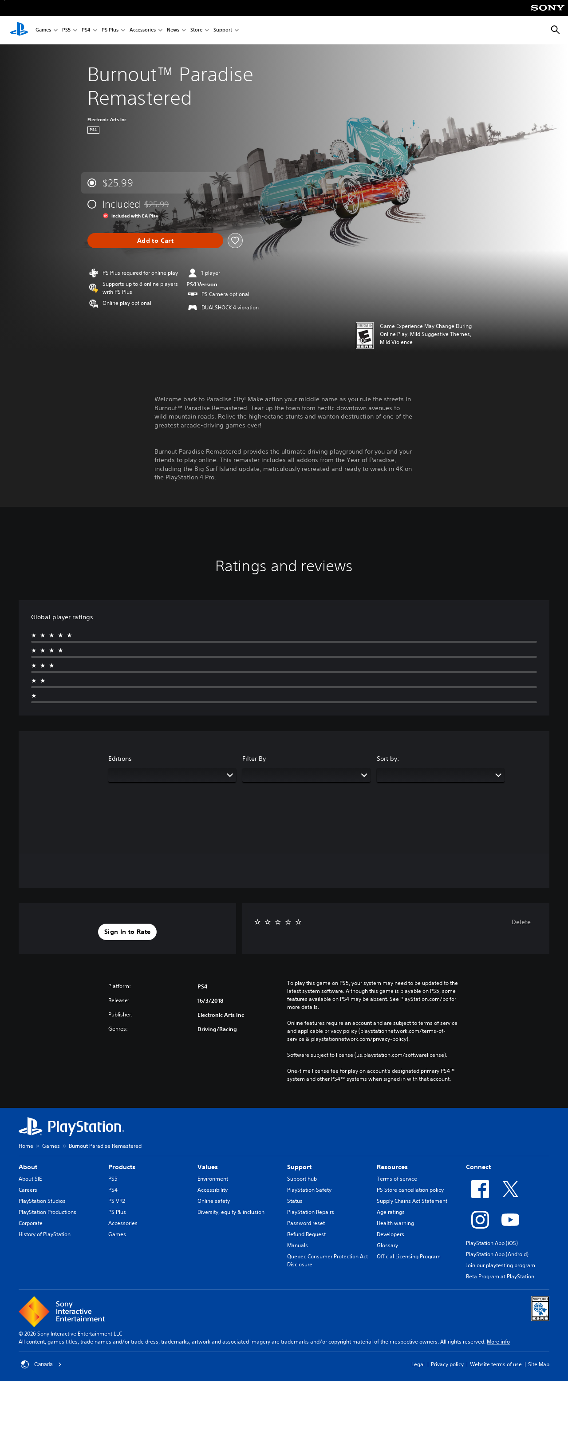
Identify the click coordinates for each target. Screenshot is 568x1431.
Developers (390, 1234)
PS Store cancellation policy (410, 1190)
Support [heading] (299, 1167)
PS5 (66, 30)
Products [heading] (121, 1167)
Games (43, 30)
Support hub (302, 1178)
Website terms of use (496, 1364)
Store (196, 30)
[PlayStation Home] (19, 30)
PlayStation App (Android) (497, 1254)
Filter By (254, 759)
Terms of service (397, 1178)
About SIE (30, 1178)
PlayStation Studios (42, 1201)
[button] (127, 932)
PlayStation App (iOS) (492, 1243)
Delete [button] (521, 922)
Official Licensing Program (409, 1256)
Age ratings (391, 1212)
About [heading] (28, 1167)
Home (26, 1146)
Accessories (143, 30)
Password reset (306, 1223)
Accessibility (212, 1190)
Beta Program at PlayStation (500, 1276)
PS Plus (110, 30)
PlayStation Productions (47, 1212)
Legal (418, 1364)
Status (295, 1201)
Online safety (213, 1201)
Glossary (387, 1245)
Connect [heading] (478, 1167)
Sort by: (388, 759)
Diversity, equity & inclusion (230, 1212)
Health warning (395, 1223)
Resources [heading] (392, 1167)
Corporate (31, 1223)
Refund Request (306, 1234)
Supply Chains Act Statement (412, 1201)
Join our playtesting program (500, 1265)
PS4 (86, 30)
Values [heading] (207, 1167)
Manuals (297, 1245)
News (173, 30)
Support (222, 30)
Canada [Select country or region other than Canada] (41, 1364)
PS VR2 (116, 1201)
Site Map (538, 1364)
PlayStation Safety (309, 1190)
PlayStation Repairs (310, 1212)
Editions (120, 759)
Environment (212, 1178)
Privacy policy (447, 1364)
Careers (28, 1190)
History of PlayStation (45, 1234)
